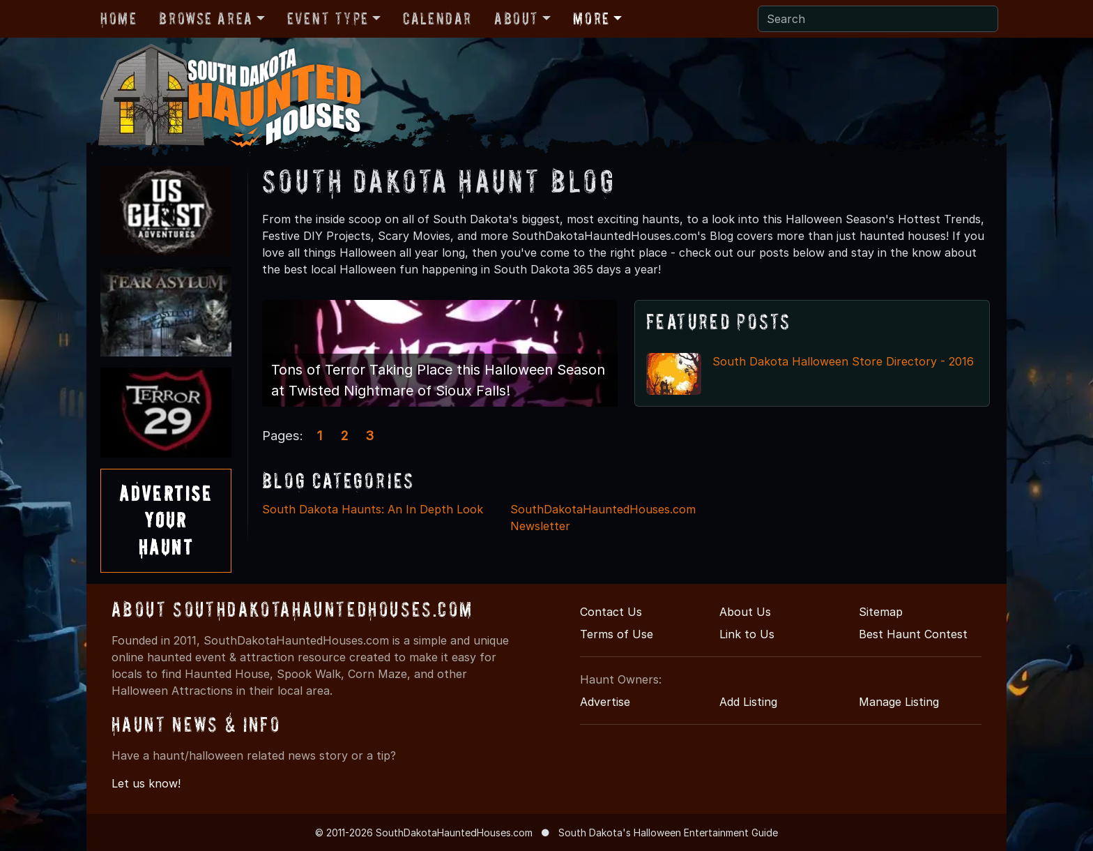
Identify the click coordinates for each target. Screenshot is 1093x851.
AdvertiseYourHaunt (166, 520)
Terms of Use (616, 634)
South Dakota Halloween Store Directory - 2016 (843, 361)
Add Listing (748, 702)
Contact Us (611, 612)
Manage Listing (899, 702)
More (591, 18)
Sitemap (881, 612)
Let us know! (146, 783)
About (516, 18)
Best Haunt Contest (913, 634)
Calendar (437, 18)
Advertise (605, 702)
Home (118, 18)
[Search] (878, 19)
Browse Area (205, 18)
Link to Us (746, 634)
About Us (745, 612)
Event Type (328, 18)
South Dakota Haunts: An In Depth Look (372, 509)
